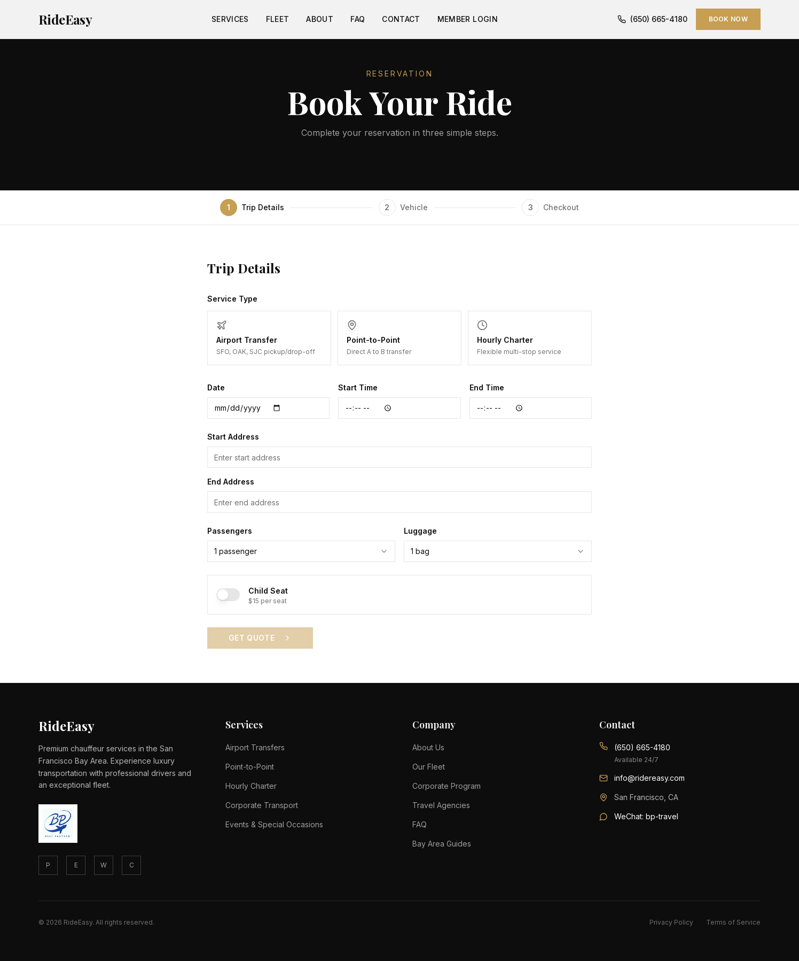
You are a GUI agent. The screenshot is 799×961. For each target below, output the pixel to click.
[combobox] (301, 551)
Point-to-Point (249, 766)
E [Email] (76, 865)
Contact (401, 19)
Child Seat (268, 590)
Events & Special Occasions (274, 824)
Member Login (467, 19)
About (319, 19)
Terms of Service (733, 922)
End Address (230, 481)
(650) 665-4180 (652, 19)
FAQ (357, 19)
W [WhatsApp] (103, 865)
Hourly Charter (251, 785)
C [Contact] (131, 865)
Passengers (229, 530)
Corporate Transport (261, 805)
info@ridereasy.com (649, 777)
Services (230, 19)
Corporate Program (446, 785)
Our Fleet (428, 766)
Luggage (420, 530)
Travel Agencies (441, 805)
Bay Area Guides (441, 843)
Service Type (232, 298)
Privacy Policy (671, 922)
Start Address (233, 436)
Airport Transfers (255, 747)
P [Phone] (48, 865)
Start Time (358, 387)
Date (216, 387)
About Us (428, 747)
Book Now (728, 19)
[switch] (228, 594)
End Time (486, 387)
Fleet (277, 19)
